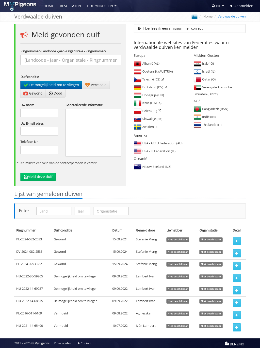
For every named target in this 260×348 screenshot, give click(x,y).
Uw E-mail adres (32, 123)
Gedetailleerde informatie (84, 105)
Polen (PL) (147, 111)
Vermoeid (96, 84)
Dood (55, 93)
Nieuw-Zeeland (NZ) (152, 166)
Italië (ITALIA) (148, 103)
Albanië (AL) (147, 63)
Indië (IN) (205, 117)
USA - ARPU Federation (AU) (158, 143)
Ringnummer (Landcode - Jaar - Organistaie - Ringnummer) (63, 51)
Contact (84, 343)
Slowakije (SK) (148, 118)
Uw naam (27, 105)
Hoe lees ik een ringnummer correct (170, 28)
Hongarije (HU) (149, 95)
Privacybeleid (63, 343)
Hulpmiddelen (100, 5)
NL (216, 5)
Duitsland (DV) (150, 87)
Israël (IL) (204, 71)
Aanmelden (241, 5)
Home (49, 5)
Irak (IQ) (204, 63)
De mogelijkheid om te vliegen (51, 84)
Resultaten (70, 5)
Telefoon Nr (29, 141)
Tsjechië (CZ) (149, 79)
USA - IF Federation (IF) (155, 151)
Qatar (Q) (205, 79)
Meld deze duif (38, 176)
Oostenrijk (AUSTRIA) (153, 71)
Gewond (33, 93)
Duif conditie (29, 77)
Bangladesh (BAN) (211, 109)
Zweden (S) (146, 126)
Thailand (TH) (208, 124)
